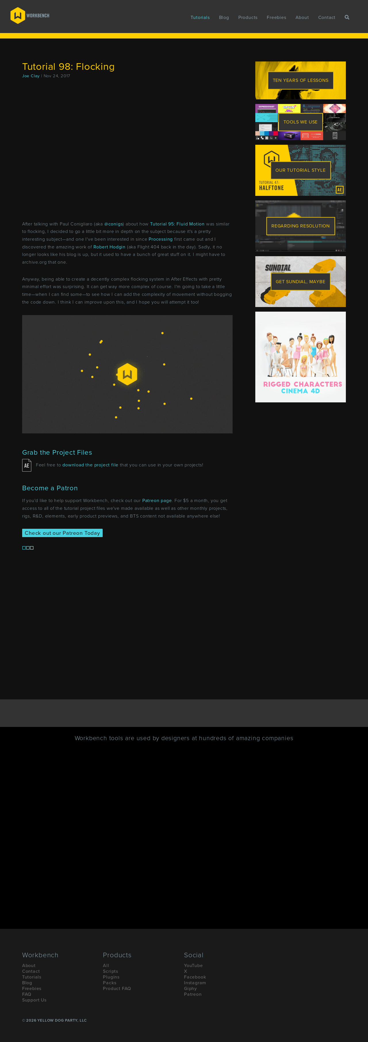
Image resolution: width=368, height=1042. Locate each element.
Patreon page (157, 500)
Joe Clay (31, 76)
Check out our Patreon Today (62, 533)
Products (248, 17)
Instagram (195, 983)
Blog (224, 17)
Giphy (190, 988)
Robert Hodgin (109, 247)
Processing (161, 239)
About (302, 17)
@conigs (113, 224)
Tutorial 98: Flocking (68, 67)
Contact (327, 17)
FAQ (26, 994)
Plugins (111, 977)
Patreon (193, 994)
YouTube (193, 965)
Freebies (276, 17)
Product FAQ (117, 988)
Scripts (110, 971)
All (106, 965)
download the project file (90, 465)
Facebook (195, 977)
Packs (109, 983)
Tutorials (200, 17)
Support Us (34, 1000)
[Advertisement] (300, 443)
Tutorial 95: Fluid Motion (177, 224)
